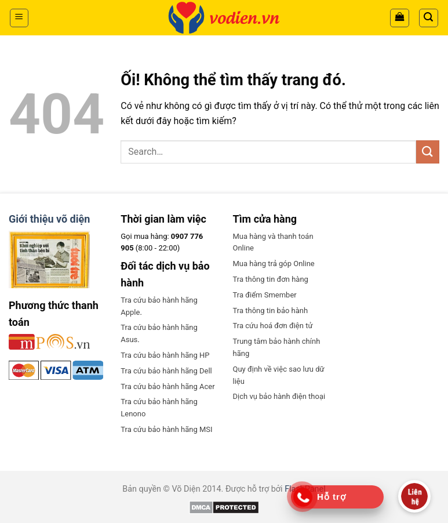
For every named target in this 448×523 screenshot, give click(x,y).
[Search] (429, 18)
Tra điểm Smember (265, 294)
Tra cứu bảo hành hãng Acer (167, 386)
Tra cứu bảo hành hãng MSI (166, 429)
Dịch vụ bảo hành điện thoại (279, 396)
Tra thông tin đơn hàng (270, 279)
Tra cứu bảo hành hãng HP (165, 355)
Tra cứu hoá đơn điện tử (273, 325)
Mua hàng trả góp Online (274, 263)
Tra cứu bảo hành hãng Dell (166, 370)
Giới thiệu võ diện (49, 219)
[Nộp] (427, 151)
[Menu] (19, 18)
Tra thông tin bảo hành (270, 310)
